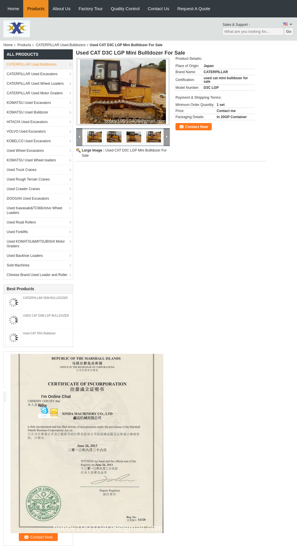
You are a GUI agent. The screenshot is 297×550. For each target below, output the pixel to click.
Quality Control (125, 8)
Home (13, 8)
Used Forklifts (17, 232)
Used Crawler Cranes (23, 189)
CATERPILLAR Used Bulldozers (61, 45)
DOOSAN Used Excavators (28, 198)
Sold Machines (18, 265)
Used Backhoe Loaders (25, 256)
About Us (61, 8)
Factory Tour (91, 8)
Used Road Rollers (21, 222)
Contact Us (158, 8)
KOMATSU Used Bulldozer (27, 112)
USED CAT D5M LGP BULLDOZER (46, 315)
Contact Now (196, 127)
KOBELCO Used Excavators (29, 141)
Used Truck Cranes (22, 170)
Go (288, 31)
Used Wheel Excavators (25, 151)
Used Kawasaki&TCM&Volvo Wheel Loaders (34, 210)
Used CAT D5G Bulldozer (39, 333)
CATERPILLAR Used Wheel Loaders (35, 84)
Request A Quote (193, 8)
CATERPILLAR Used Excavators (32, 74)
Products (35, 8)
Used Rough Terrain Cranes (28, 179)
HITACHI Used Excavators (27, 122)
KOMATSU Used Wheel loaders (31, 160)
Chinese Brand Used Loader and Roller (37, 275)
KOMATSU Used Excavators (29, 103)
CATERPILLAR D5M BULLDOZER (45, 298)
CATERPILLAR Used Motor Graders (35, 93)
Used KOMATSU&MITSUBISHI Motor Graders (36, 243)
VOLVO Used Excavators (26, 131)
